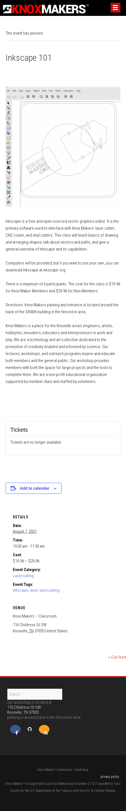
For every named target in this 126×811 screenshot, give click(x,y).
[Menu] (115, 8)
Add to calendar (34, 488)
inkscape (20, 590)
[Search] (34, 694)
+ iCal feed (117, 657)
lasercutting (50, 590)
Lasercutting (23, 575)
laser (34, 590)
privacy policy (110, 777)
